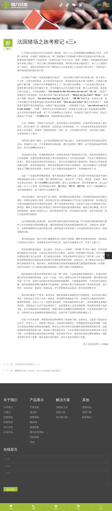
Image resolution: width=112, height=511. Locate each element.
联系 (33, 509)
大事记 (7, 412)
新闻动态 (87, 407)
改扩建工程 (62, 417)
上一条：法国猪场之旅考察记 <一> (23, 364)
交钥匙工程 (62, 407)
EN (99, 5)
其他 (32, 442)
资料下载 (87, 412)
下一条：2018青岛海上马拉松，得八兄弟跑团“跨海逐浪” (33, 370)
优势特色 (8, 417)
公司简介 (8, 407)
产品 (78, 509)
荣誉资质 (8, 422)
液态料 (33, 412)
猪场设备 (34, 427)
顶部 (100, 509)
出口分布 (8, 427)
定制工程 (60, 412)
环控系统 (34, 437)
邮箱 (11, 509)
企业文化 (8, 432)
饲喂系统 (34, 417)
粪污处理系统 (37, 432)
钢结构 (33, 422)
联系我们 (87, 417)
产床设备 (34, 407)
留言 (56, 509)
